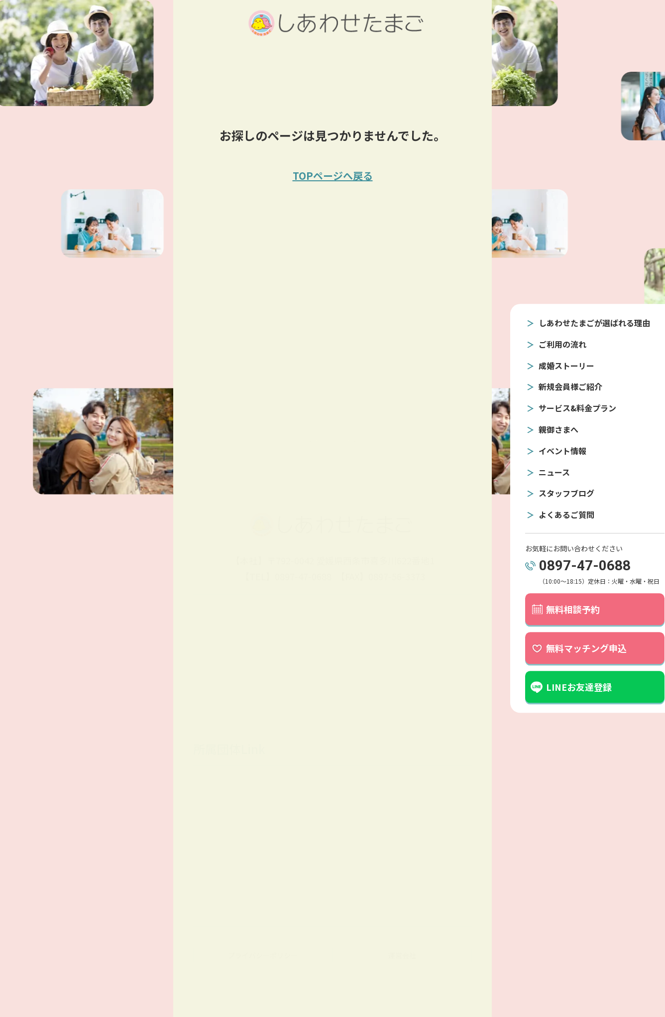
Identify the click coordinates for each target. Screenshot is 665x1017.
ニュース (539, 472)
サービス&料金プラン (563, 408)
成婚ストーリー (552, 366)
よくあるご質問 (552, 514)
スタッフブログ (552, 494)
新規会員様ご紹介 (556, 387)
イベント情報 (548, 451)
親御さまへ (544, 429)
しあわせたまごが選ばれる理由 (580, 323)
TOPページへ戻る (333, 175)
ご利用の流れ (548, 344)
